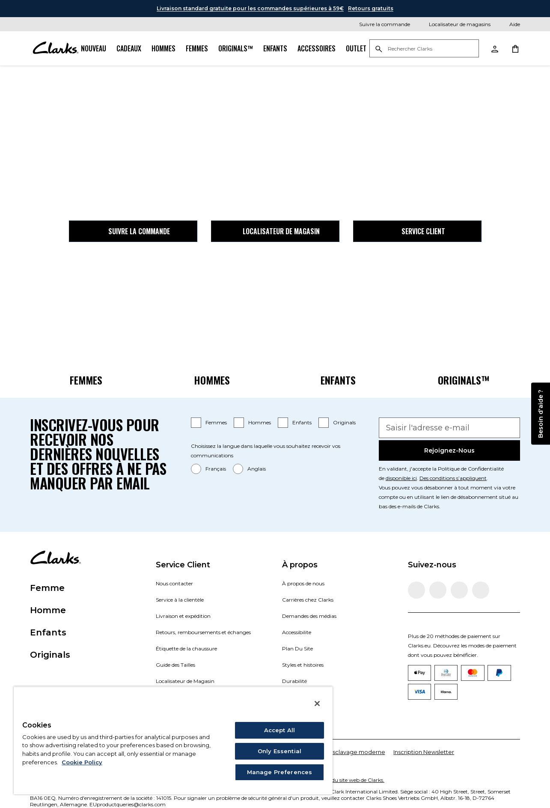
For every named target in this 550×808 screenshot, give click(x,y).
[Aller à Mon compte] (494, 48)
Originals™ (235, 48)
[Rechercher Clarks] (424, 49)
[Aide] (508, 24)
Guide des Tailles (175, 665)
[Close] (317, 703)
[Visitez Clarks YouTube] (480, 590)
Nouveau (93, 48)
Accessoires (316, 48)
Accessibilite (296, 632)
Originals (344, 422)
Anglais (256, 468)
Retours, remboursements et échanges (203, 632)
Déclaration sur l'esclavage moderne (334, 751)
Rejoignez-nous (449, 450)
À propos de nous (303, 583)
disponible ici (401, 478)
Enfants (275, 48)
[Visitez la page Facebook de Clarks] (416, 590)
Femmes (197, 48)
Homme (48, 610)
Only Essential (279, 751)
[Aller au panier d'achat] (515, 48)
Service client (417, 231)
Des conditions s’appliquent (453, 478)
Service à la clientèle (180, 599)
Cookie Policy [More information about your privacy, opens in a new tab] (82, 762)
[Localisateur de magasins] (454, 24)
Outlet (356, 48)
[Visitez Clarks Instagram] (437, 590)
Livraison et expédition (183, 616)
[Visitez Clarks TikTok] (459, 590)
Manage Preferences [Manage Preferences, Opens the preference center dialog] (279, 772)
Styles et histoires (303, 665)
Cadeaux (128, 48)
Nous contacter (174, 583)
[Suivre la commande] (378, 24)
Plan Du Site (297, 648)
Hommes (163, 48)
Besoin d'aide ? (540, 413)
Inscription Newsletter (423, 751)
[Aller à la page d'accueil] (55, 48)
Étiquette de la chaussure (186, 648)
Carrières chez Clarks (307, 599)
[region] (173, 740)
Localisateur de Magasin (185, 681)
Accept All (279, 730)
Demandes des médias (309, 616)
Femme (47, 588)
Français (215, 468)
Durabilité (294, 681)
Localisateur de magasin (275, 231)
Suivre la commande (133, 231)
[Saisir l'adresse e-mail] (449, 427)
